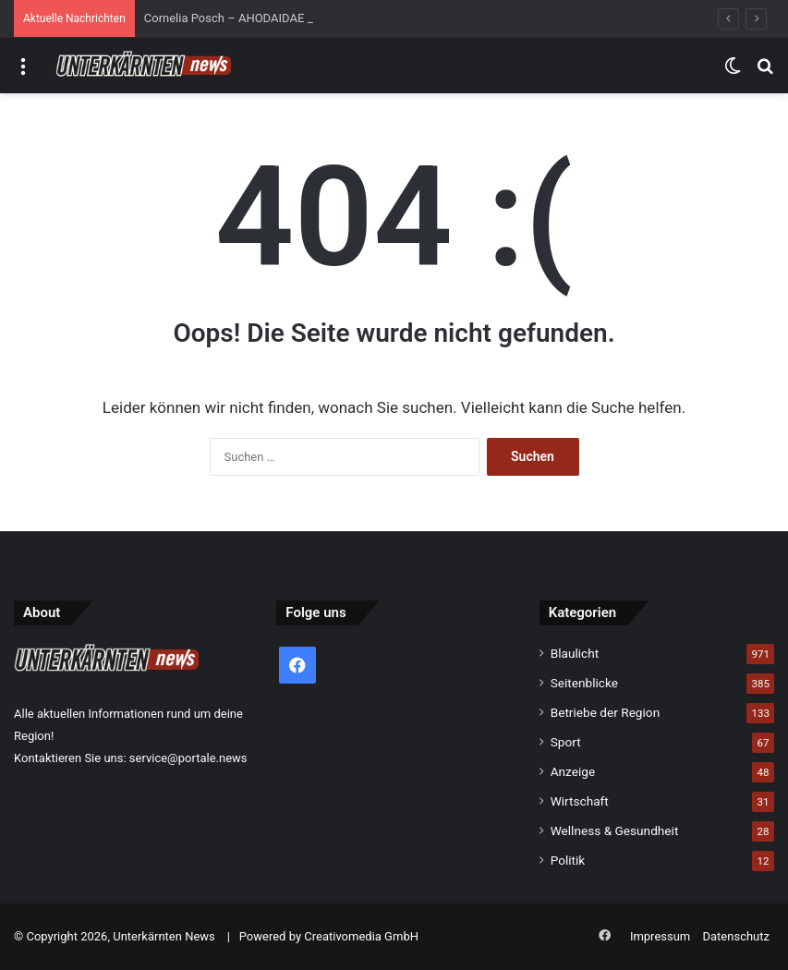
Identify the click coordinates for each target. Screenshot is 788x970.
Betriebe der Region (606, 712)
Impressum (660, 936)
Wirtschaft (580, 801)
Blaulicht (575, 653)
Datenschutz (736, 936)
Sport (566, 741)
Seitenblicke (584, 682)
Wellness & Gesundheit (615, 830)
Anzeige (573, 771)
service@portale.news (188, 758)
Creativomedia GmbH (361, 936)
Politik (568, 860)
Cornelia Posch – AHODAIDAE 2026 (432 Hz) (263, 18)
